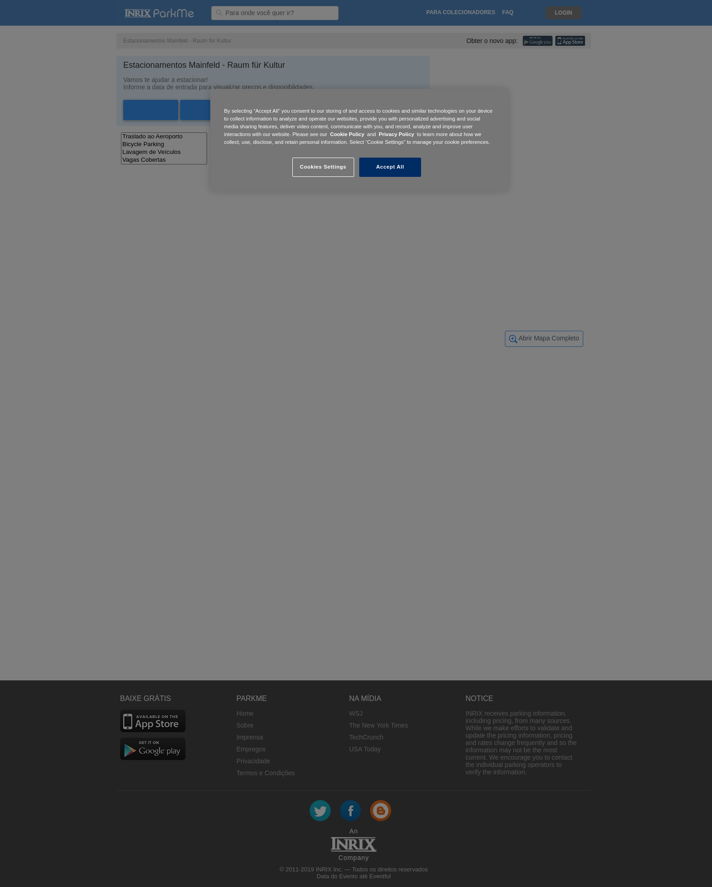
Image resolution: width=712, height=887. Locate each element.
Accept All (390, 167)
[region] (359, 140)
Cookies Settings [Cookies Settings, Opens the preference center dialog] (323, 167)
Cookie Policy (347, 134)
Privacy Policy (396, 134)
